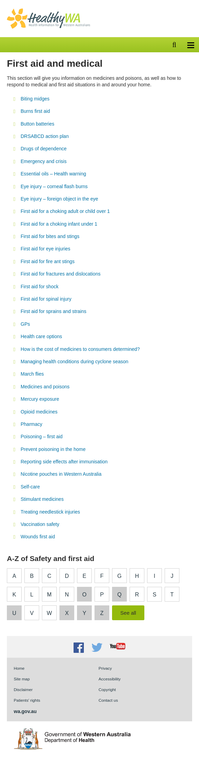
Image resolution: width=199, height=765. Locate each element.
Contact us (108, 700)
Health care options (41, 336)
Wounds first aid (38, 536)
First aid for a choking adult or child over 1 (65, 211)
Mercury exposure (40, 399)
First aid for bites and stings (50, 236)
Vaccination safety (40, 524)
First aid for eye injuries (45, 248)
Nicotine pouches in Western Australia (61, 474)
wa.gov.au (25, 711)
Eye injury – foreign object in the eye (59, 199)
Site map (22, 679)
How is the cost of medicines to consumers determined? (80, 349)
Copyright (107, 689)
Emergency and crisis (44, 161)
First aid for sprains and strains (53, 311)
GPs (25, 324)
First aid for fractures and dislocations (60, 274)
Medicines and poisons (45, 386)
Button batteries (37, 124)
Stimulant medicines (42, 499)
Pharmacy (31, 424)
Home (19, 668)
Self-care (30, 486)
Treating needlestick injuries (50, 512)
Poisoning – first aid (42, 436)
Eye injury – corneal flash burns (54, 186)
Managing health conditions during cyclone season (74, 361)
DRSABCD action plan (45, 136)
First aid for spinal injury (46, 299)
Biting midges (35, 98)
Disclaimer (23, 689)
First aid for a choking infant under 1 (59, 224)
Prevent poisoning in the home (53, 449)
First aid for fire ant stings (48, 261)
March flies (32, 374)
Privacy (105, 668)
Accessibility (110, 679)
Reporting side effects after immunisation (64, 461)
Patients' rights (27, 700)
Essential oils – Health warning (53, 173)
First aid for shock (39, 286)
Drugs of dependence (44, 148)
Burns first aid (35, 111)
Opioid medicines (39, 411)
